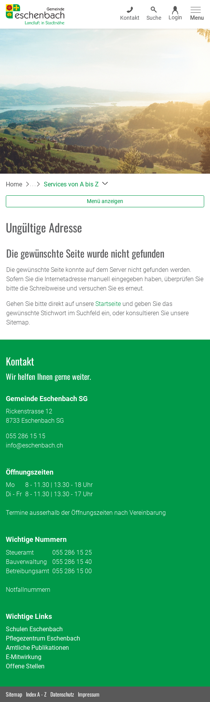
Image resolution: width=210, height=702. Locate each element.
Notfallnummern (28, 589)
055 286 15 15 (25, 436)
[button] (76, 184)
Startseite (108, 303)
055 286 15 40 (72, 561)
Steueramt (20, 552)
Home (14, 184)
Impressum (89, 694)
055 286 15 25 (72, 552)
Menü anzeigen (105, 201)
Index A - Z (36, 694)
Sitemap (14, 694)
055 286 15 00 (72, 571)
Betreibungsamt (27, 571)
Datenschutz (62, 694)
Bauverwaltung (26, 561)
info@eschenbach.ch (34, 445)
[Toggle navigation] (196, 14)
